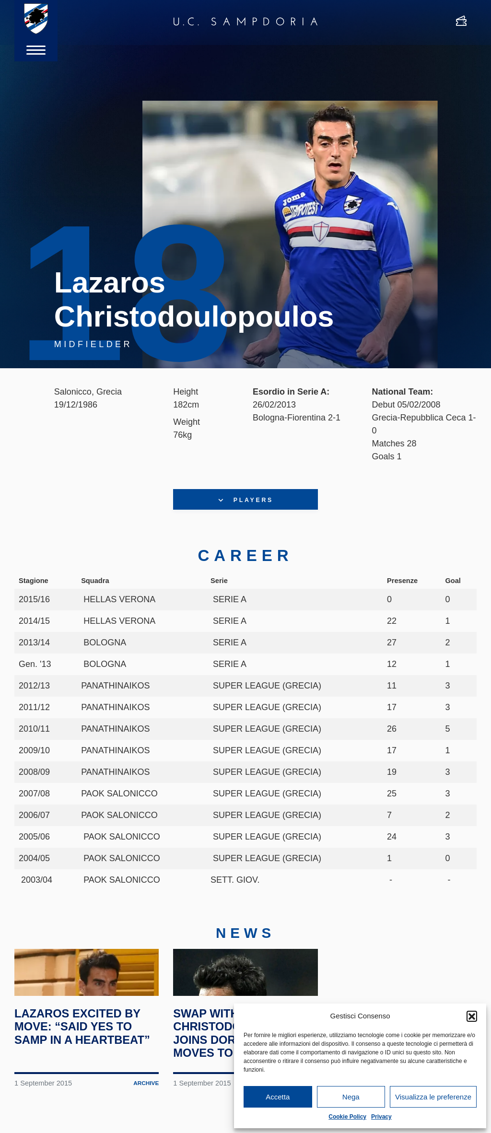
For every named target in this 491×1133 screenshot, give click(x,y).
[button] (472, 1016)
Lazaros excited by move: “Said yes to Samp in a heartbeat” (83, 1067)
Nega (351, 1097)
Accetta (278, 1097)
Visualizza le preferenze (433, 1097)
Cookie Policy (347, 1116)
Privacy (381, 1116)
